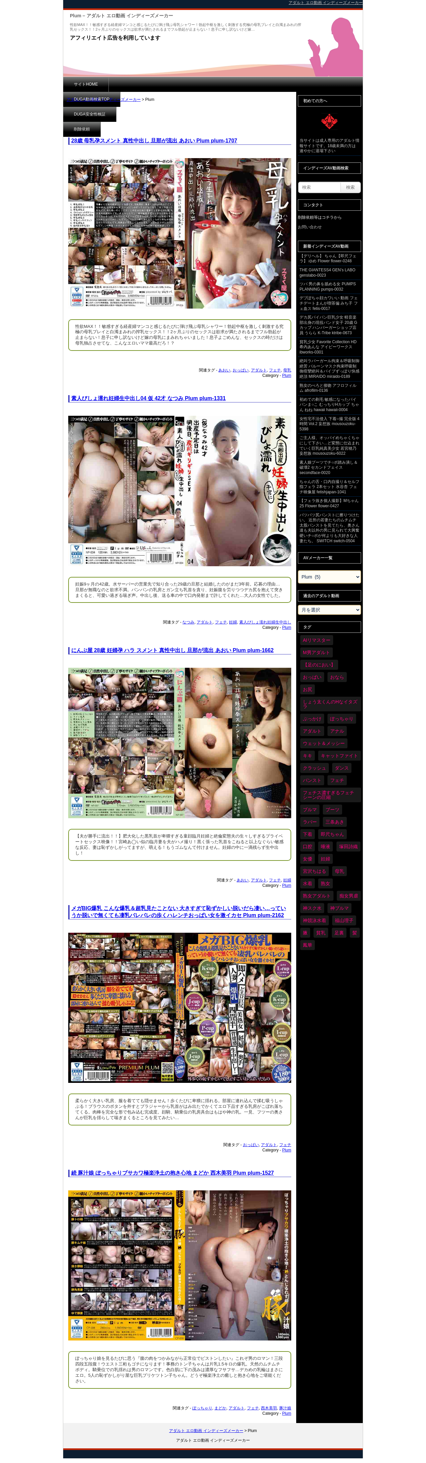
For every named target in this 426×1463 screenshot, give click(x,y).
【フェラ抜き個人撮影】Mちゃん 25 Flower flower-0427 (329, 503)
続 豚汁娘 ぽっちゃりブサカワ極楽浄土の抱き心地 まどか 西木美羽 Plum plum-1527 (172, 1173)
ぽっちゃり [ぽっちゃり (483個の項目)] (341, 718)
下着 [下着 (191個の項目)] (307, 834)
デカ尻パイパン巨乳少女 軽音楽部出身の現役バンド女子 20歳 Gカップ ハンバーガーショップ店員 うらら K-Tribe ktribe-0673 (328, 325)
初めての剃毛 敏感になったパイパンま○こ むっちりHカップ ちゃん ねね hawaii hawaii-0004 (329, 404)
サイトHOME (86, 84)
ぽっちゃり (202, 1408)
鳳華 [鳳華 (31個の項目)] (307, 945)
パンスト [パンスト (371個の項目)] (312, 780)
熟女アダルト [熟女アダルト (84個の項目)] (317, 895)
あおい (224, 370)
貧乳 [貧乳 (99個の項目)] (320, 932)
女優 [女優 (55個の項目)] (307, 858)
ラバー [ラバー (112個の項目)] (310, 822)
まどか (220, 1408)
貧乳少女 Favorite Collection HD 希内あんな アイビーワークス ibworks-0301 (328, 347)
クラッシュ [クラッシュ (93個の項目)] (314, 768)
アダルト (259, 370)
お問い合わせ (310, 227)
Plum (286, 375)
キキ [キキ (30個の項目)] (307, 755)
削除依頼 (238, 84)
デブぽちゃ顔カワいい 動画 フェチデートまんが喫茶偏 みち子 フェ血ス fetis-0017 (329, 303)
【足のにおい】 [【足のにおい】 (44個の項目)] (319, 664)
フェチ (275, 370)
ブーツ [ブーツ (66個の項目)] (332, 809)
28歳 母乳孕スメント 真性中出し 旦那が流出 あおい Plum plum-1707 (154, 140)
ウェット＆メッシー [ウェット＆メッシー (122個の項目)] (324, 743)
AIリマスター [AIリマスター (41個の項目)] (316, 640)
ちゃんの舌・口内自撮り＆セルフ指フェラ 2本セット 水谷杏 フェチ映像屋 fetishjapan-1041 (329, 486)
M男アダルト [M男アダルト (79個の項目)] (316, 652)
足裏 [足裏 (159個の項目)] (339, 932)
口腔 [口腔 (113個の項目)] (307, 846)
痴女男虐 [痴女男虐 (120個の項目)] (348, 895)
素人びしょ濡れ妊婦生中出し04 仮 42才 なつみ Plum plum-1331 (148, 398)
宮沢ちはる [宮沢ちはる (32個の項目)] (314, 871)
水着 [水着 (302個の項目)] (307, 883)
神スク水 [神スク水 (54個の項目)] (312, 908)
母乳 (287, 370)
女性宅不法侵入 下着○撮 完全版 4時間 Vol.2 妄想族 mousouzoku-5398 (329, 423)
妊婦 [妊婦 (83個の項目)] (325, 858)
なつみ (188, 622)
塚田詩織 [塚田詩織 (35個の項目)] (348, 846)
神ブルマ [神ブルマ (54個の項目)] (339, 908)
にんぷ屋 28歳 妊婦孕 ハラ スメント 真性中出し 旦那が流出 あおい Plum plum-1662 (172, 650)
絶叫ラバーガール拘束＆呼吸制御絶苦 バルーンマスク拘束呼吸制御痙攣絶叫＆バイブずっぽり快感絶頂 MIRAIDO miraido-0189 (329, 369)
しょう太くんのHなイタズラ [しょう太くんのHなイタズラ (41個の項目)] (330, 704)
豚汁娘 (285, 1408)
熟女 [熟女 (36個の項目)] (325, 883)
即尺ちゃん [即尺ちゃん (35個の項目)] (332, 834)
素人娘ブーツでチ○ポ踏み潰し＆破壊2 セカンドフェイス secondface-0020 (329, 467)
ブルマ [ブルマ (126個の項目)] (310, 809)
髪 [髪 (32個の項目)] (354, 932)
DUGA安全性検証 (192, 84)
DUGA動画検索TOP (137, 84)
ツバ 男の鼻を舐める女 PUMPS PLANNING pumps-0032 (328, 287)
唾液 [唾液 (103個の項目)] (325, 846)
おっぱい (241, 370)
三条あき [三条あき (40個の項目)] (334, 822)
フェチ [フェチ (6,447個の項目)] (337, 780)
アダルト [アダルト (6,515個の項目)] (312, 731)
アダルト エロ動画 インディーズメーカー (104, 99)
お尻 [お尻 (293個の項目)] (307, 689)
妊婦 (233, 622)
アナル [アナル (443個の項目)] (337, 731)
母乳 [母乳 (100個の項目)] (339, 871)
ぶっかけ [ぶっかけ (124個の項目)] (312, 718)
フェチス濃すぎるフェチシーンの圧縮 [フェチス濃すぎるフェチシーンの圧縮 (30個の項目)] (328, 795)
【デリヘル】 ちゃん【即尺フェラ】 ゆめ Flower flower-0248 (328, 259)
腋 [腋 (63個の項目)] (305, 932)
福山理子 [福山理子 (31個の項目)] (344, 920)
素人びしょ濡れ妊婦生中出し (265, 622)
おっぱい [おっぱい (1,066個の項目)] (312, 677)
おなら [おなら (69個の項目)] (337, 677)
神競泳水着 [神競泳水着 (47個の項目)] (314, 920)
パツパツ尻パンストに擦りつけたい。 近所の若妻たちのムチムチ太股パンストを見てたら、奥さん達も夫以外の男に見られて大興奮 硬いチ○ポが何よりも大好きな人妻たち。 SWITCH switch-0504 (329, 528)
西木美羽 (269, 1408)
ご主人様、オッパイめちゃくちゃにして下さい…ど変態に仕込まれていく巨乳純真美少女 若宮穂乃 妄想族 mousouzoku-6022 (329, 445)
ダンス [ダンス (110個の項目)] (342, 768)
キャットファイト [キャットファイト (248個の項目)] (339, 755)
